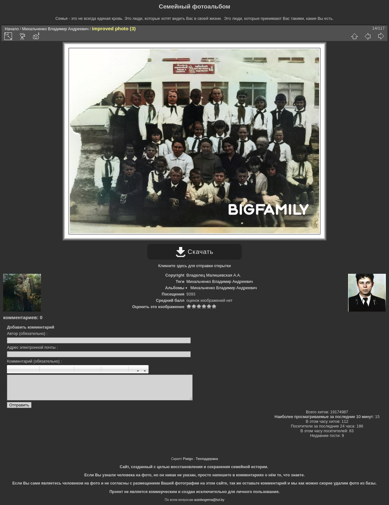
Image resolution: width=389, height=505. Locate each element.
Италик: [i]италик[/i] (18, 369)
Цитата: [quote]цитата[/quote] (67, 369)
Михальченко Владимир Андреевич (55, 28)
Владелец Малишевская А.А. (213, 275)
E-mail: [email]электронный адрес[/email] (121, 369)
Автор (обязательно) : (27, 333)
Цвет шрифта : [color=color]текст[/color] (142, 369)
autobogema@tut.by (209, 500)
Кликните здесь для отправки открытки (194, 265)
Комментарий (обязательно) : (34, 361)
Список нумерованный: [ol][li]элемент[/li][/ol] (87, 369)
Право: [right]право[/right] (60, 369)
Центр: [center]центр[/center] (53, 369)
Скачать (195, 251)
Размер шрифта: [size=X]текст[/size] (135, 369)
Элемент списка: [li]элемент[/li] (94, 369)
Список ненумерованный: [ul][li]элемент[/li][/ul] (80, 369)
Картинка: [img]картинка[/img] (107, 369)
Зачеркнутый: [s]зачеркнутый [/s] (32, 369)
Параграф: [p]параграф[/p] (46, 369)
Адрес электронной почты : (32, 347)
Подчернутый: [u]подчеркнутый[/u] (25, 369)
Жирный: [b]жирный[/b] (11, 369)
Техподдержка (207, 459)
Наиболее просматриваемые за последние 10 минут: (324, 416)
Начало (12, 28)
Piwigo (188, 459)
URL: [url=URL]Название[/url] (114, 369)
